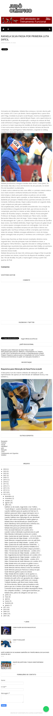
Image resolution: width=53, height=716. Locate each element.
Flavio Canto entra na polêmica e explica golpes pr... (22, 519)
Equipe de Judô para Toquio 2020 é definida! (28, 662)
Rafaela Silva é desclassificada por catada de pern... (21, 521)
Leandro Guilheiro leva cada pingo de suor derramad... (22, 517)
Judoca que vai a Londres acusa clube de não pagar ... (22, 586)
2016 (5, 486)
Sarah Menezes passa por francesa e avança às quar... (22, 570)
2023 (5, 471)
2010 (5, 609)
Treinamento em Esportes (9, 453)
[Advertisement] (16, 65)
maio (7, 597)
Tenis (3, 452)
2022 (5, 473)
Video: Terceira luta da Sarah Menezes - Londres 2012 (22, 551)
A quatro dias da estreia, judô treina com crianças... (21, 580)
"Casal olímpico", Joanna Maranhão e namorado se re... (23, 509)
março (7, 601)
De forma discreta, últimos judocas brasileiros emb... (22, 584)
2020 (5, 477)
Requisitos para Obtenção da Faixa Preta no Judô (17, 350)
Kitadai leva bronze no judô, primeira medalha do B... (22, 547)
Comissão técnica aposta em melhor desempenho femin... (24, 588)
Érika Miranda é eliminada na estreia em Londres (21, 534)
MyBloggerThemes (36, 713)
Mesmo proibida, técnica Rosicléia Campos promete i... (23, 549)
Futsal (3, 445)
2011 (5, 607)
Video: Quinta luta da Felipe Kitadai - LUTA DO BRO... (22, 538)
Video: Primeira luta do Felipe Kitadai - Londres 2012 (22, 559)
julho (7, 505)
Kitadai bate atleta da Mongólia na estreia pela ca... (21, 576)
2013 (5, 492)
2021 (5, 475)
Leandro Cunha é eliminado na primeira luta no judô (22, 532)
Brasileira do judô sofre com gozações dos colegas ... (22, 578)
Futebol (3, 443)
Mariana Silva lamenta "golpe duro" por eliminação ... (22, 515)
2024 (5, 469)
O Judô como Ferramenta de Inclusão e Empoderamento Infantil (22, 353)
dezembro (8, 496)
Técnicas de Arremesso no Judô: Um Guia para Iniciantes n (20, 357)
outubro (8, 501)
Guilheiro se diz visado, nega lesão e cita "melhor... (21, 507)
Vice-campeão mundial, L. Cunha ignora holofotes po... (23, 590)
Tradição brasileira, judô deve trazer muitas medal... (22, 582)
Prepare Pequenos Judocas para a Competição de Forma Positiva (22, 355)
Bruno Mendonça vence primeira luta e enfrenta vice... (22, 524)
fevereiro (8, 603)
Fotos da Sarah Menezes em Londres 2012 (19, 530)
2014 (5, 490)
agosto (7, 503)
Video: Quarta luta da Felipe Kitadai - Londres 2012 (21, 542)
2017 (5, 484)
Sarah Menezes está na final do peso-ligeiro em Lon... (22, 565)
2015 (5, 488)
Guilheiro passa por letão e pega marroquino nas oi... (22, 513)
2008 (5, 614)
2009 (5, 611)
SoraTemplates (23, 713)
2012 (5, 494)
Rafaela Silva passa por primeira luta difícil (18, 526)
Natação (4, 450)
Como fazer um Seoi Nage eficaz (24, 627)
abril (6, 599)
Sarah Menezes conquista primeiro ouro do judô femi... (23, 540)
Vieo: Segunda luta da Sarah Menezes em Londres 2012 (23, 555)
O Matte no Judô (19, 640)
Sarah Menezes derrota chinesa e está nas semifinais (22, 567)
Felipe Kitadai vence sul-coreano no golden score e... (22, 563)
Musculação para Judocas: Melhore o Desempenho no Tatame (22, 351)
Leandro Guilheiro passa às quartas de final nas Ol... (22, 511)
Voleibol (3, 455)
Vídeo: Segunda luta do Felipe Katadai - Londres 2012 (22, 557)
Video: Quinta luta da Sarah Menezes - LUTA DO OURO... (23, 536)
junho (7, 595)
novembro (8, 498)
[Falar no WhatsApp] (46, 709)
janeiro (7, 605)
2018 (5, 482)
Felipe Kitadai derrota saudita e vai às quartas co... (21, 574)
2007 (5, 616)
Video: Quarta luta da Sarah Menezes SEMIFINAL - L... (22, 544)
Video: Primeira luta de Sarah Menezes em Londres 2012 (23, 561)
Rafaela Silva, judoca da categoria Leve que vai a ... (21, 593)
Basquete (4, 441)
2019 (5, 480)
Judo (2, 448)
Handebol (4, 446)
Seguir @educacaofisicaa (29, 339)
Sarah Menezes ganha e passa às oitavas (18, 572)
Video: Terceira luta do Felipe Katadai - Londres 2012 (22, 553)
